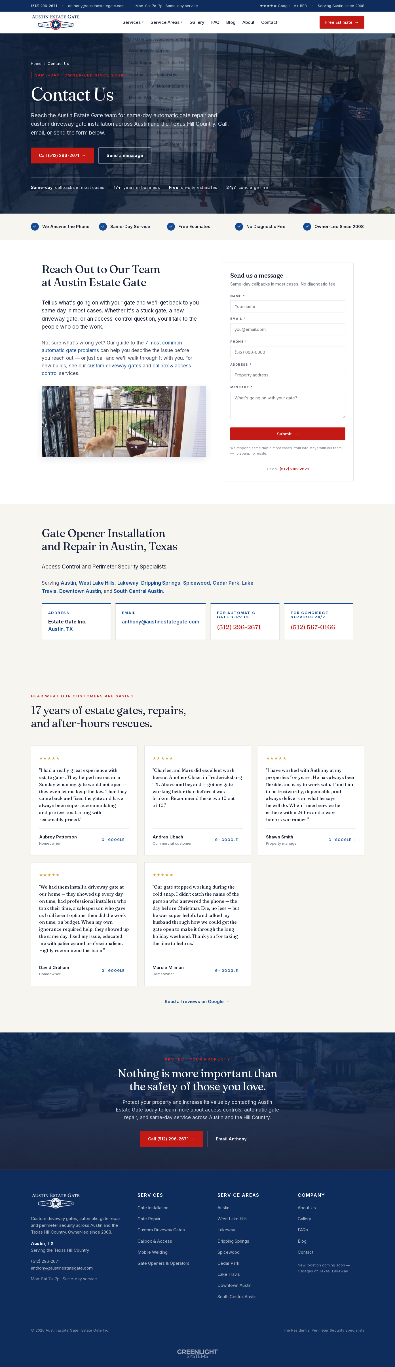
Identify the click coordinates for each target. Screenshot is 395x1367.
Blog (231, 22)
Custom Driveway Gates (161, 1229)
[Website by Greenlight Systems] (197, 1351)
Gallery (196, 22)
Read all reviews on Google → (197, 1001)
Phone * (238, 342)
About (248, 22)
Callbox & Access (155, 1241)
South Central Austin (138, 591)
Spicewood (196, 583)
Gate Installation (153, 1207)
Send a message (125, 155)
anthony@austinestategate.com (160, 622)
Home (36, 63)
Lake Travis (228, 1274)
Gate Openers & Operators (163, 1263)
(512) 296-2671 (44, 5)
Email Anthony (231, 1139)
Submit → (288, 433)
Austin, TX (76, 625)
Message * (241, 387)
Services (133, 22)
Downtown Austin (80, 591)
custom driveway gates (114, 366)
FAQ (215, 22)
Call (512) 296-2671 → (62, 155)
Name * (237, 296)
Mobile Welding (153, 1252)
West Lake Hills (97, 583)
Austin (68, 583)
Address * (241, 365)
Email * (238, 319)
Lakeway (127, 583)
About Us (307, 1207)
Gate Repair (149, 1218)
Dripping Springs (160, 583)
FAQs (303, 1229)
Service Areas (167, 22)
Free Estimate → (342, 22)
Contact (269, 22)
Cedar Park (226, 583)
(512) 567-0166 (313, 627)
